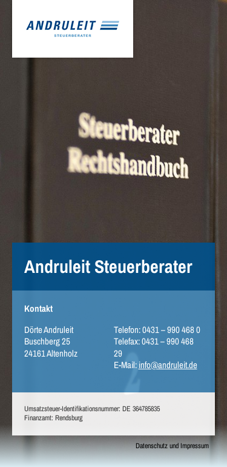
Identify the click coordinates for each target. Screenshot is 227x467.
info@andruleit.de (168, 364)
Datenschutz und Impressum (172, 446)
